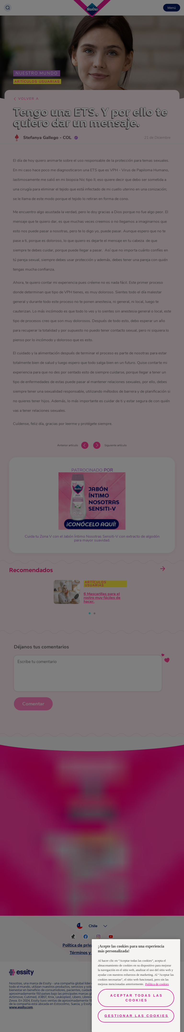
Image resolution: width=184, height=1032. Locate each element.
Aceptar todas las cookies (136, 997)
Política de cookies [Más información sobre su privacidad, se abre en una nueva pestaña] (157, 984)
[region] (136, 985)
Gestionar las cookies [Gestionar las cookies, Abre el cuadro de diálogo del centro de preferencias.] (136, 1016)
